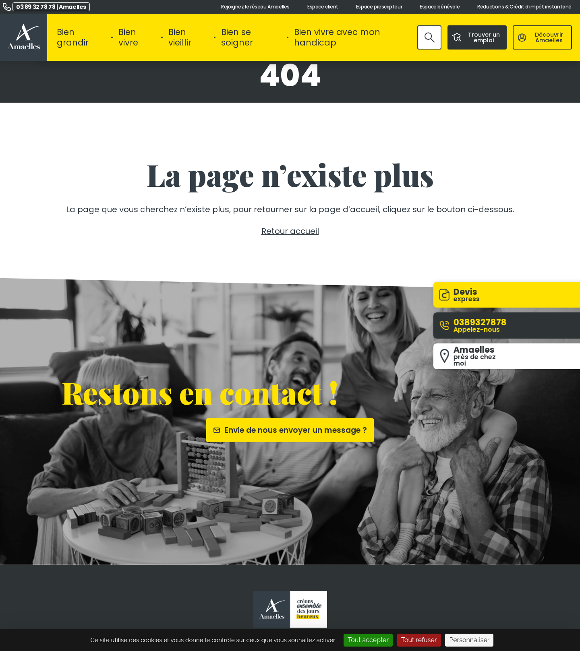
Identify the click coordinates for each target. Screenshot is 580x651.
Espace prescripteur (379, 6)
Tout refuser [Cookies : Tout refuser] (419, 640)
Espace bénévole (440, 6)
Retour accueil (290, 231)
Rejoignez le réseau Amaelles (255, 6)
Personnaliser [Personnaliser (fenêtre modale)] (469, 640)
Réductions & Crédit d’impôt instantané (524, 6)
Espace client (322, 6)
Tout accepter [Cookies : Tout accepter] (368, 640)
